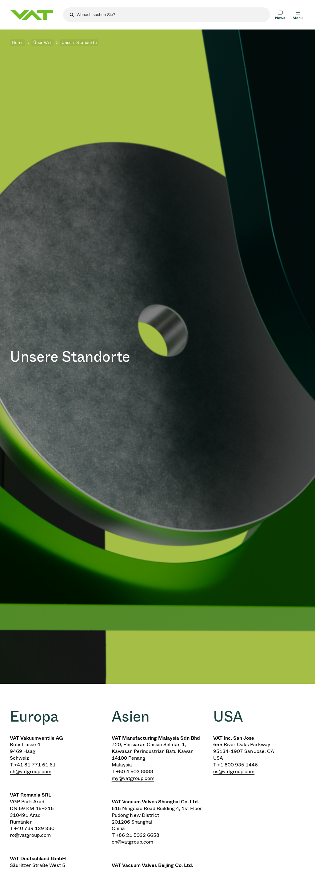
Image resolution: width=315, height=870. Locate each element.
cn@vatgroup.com (132, 842)
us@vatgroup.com (233, 771)
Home (17, 42)
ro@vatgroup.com (30, 835)
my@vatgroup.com (133, 778)
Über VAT (42, 42)
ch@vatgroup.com (30, 771)
